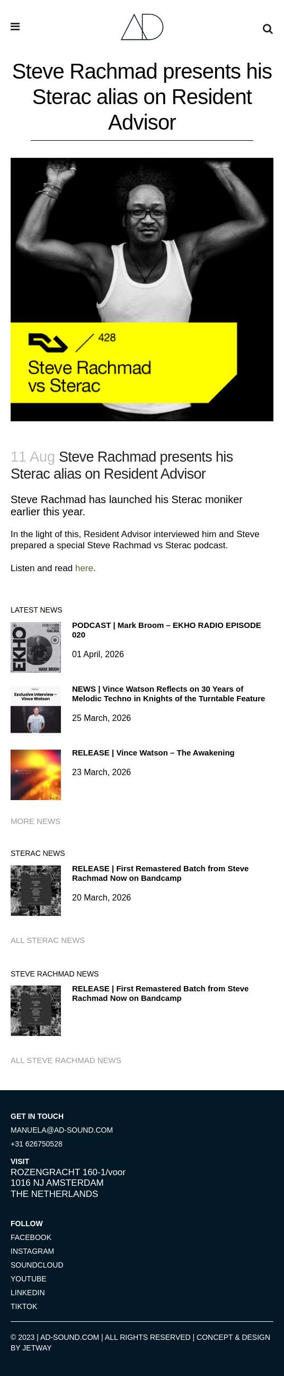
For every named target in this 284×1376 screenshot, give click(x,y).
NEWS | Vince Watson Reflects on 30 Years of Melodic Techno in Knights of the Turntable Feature (168, 693)
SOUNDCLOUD (37, 1265)
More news (35, 821)
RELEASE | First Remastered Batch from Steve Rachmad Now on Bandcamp (160, 873)
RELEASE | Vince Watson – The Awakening (153, 752)
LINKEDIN (28, 1292)
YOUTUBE (29, 1279)
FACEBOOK (31, 1237)
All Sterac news (48, 940)
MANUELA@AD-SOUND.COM (62, 1130)
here (84, 568)
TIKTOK (24, 1306)
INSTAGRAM (32, 1251)
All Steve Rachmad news (66, 1060)
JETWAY (36, 1348)
